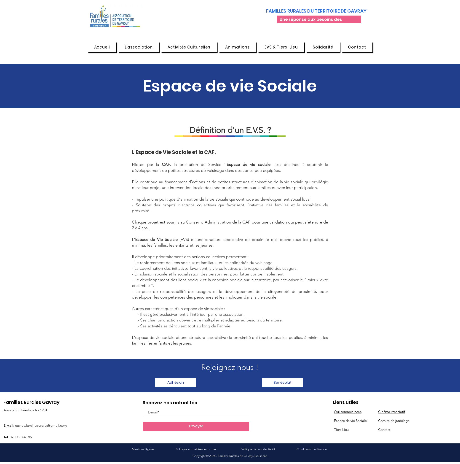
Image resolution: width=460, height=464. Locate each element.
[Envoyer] (196, 426)
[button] (138, 47)
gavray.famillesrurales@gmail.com (41, 425)
